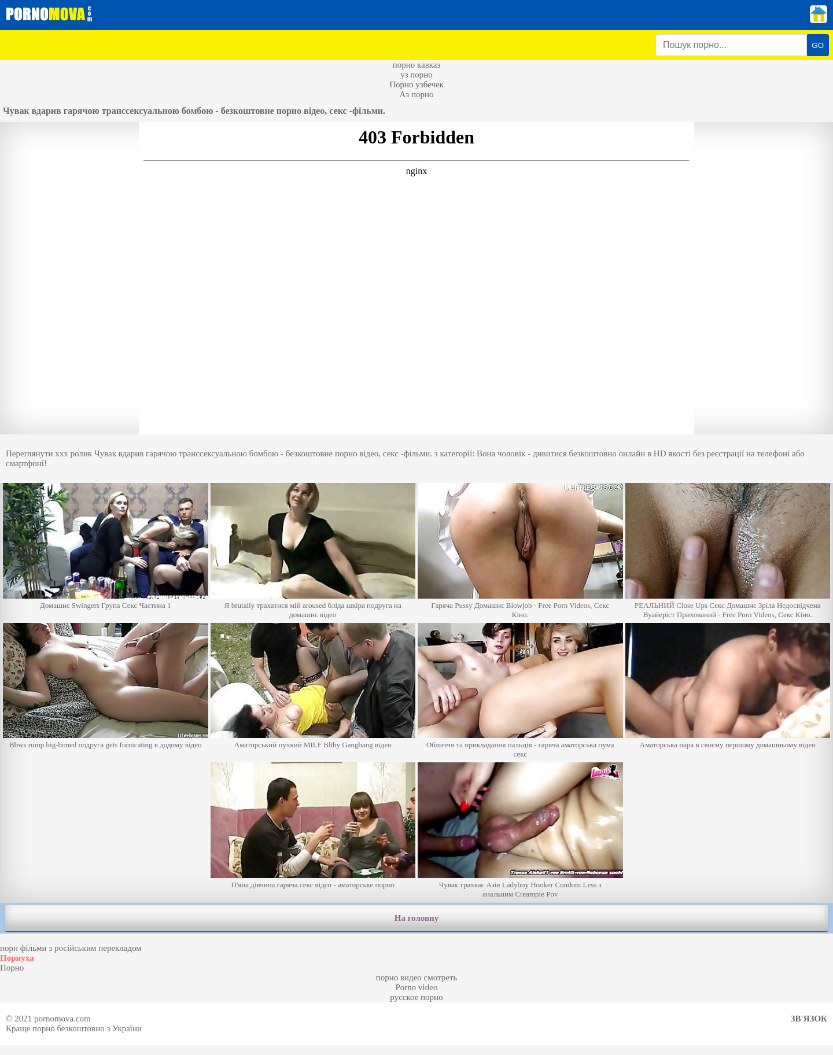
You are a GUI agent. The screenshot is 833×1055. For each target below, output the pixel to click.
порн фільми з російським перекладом (71, 948)
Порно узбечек (416, 84)
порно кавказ (417, 64)
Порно (12, 967)
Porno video (417, 987)
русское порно (416, 997)
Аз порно (416, 94)
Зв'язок (809, 1018)
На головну (416, 918)
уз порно (416, 74)
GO (818, 45)
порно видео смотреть (417, 977)
